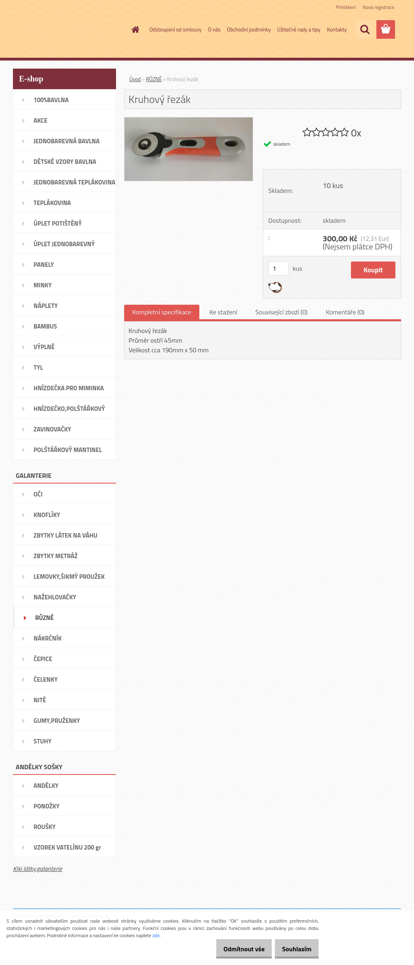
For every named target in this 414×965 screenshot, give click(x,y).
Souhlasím (293, 949)
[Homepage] (134, 29)
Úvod (135, 79)
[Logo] (68, 30)
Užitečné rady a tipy (299, 29)
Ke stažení (223, 312)
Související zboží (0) (282, 312)
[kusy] (278, 269)
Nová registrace (378, 7)
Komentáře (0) (345, 312)
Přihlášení (346, 7)
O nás (214, 29)
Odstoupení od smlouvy (176, 29)
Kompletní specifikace (161, 312)
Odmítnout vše (235, 949)
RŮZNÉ (154, 79)
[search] (364, 29)
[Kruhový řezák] (189, 121)
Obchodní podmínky (248, 29)
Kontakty (337, 29)
